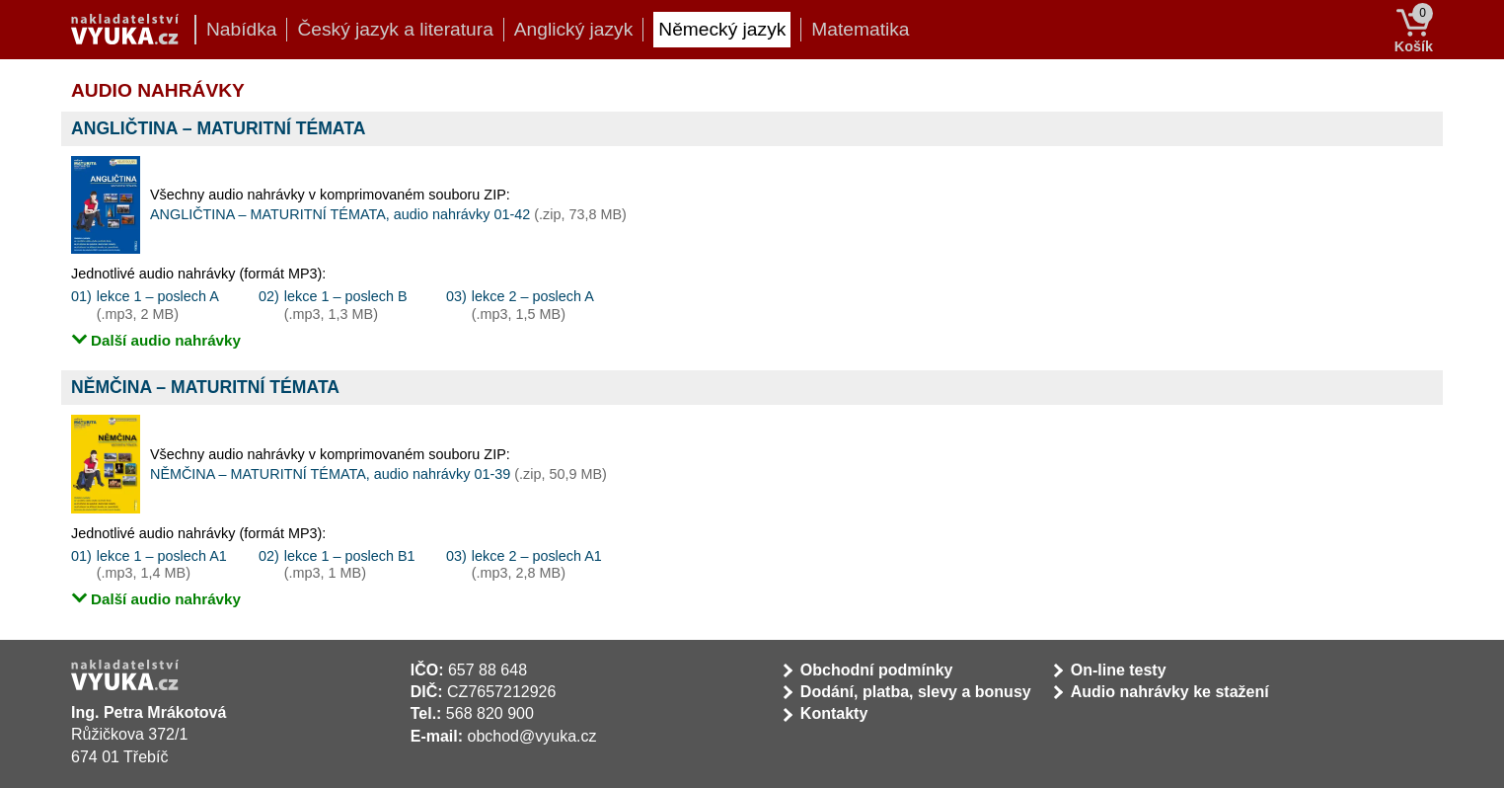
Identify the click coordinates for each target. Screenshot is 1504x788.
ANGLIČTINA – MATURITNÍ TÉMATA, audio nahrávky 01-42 (388, 214)
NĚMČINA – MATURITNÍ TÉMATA (205, 387)
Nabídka (241, 29)
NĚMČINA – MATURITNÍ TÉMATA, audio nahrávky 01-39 (378, 474)
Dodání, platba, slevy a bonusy (915, 691)
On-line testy (1118, 670)
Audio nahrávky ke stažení (1170, 691)
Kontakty (833, 713)
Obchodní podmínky (876, 670)
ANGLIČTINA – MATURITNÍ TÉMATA (218, 128)
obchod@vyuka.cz (532, 736)
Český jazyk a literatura (394, 29)
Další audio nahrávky (166, 340)
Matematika (860, 29)
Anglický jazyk (574, 29)
